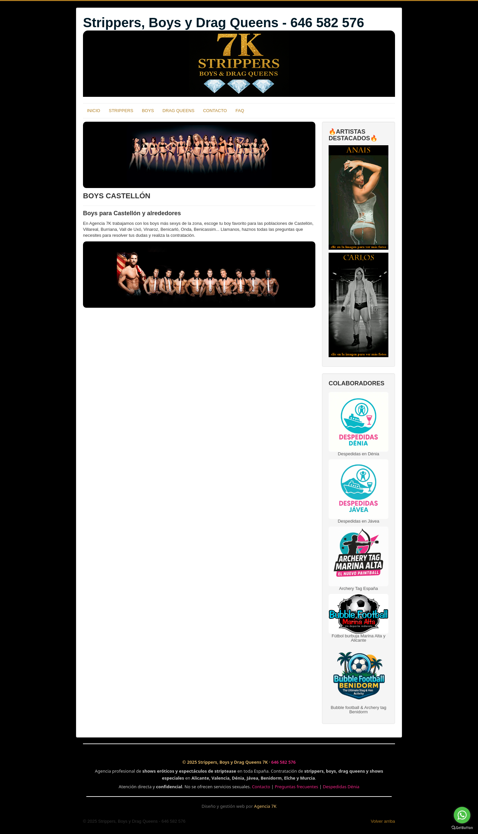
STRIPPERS (121, 110)
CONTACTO (215, 110)
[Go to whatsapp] (462, 815)
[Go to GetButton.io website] (462, 827)
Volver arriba (383, 821)
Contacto (261, 787)
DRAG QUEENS (179, 110)
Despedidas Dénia (341, 787)
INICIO (93, 110)
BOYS (148, 110)
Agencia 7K (265, 806)
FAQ (239, 110)
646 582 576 (283, 762)
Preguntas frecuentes (296, 787)
